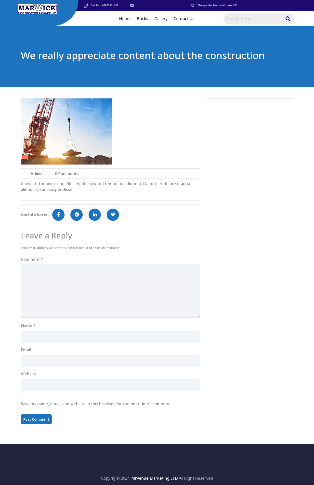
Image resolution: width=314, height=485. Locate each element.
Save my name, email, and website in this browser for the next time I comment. (96, 403)
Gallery (161, 18)
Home (125, 18)
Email (27, 350)
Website (29, 374)
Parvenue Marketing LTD (154, 478)
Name (28, 326)
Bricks (142, 18)
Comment (32, 259)
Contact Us (184, 18)
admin (37, 173)
